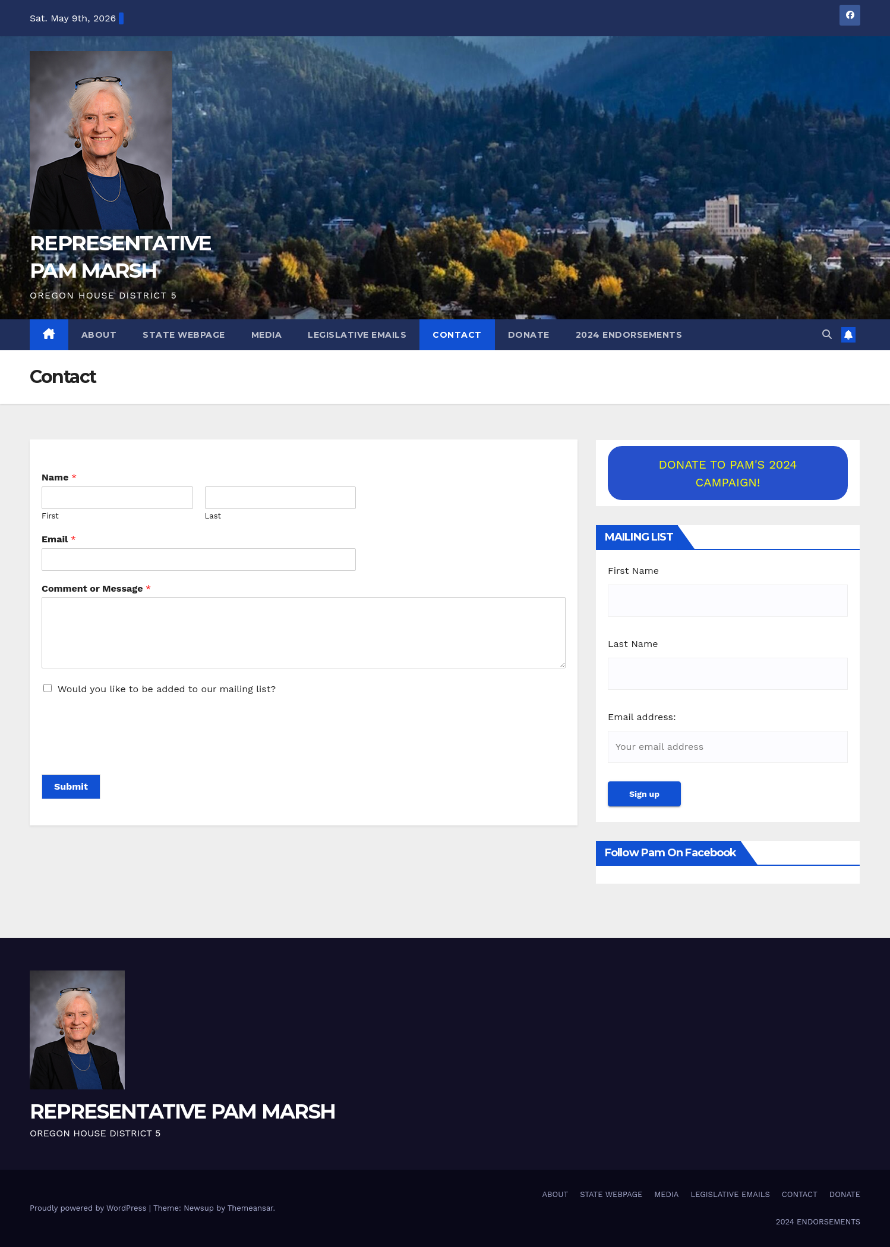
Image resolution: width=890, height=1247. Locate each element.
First (50, 515)
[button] (827, 334)
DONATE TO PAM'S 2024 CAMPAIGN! (727, 473)
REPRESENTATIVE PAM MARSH (182, 1111)
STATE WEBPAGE (184, 334)
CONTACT (457, 334)
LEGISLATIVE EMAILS (357, 334)
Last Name (633, 643)
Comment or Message (96, 588)
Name (59, 477)
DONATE (529, 334)
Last (213, 515)
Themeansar (250, 1208)
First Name (633, 570)
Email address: (642, 717)
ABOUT (99, 334)
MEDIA (266, 334)
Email (59, 539)
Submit (71, 786)
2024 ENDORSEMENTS (629, 334)
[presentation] (132, 754)
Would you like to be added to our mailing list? (167, 689)
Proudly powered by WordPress (89, 1208)
